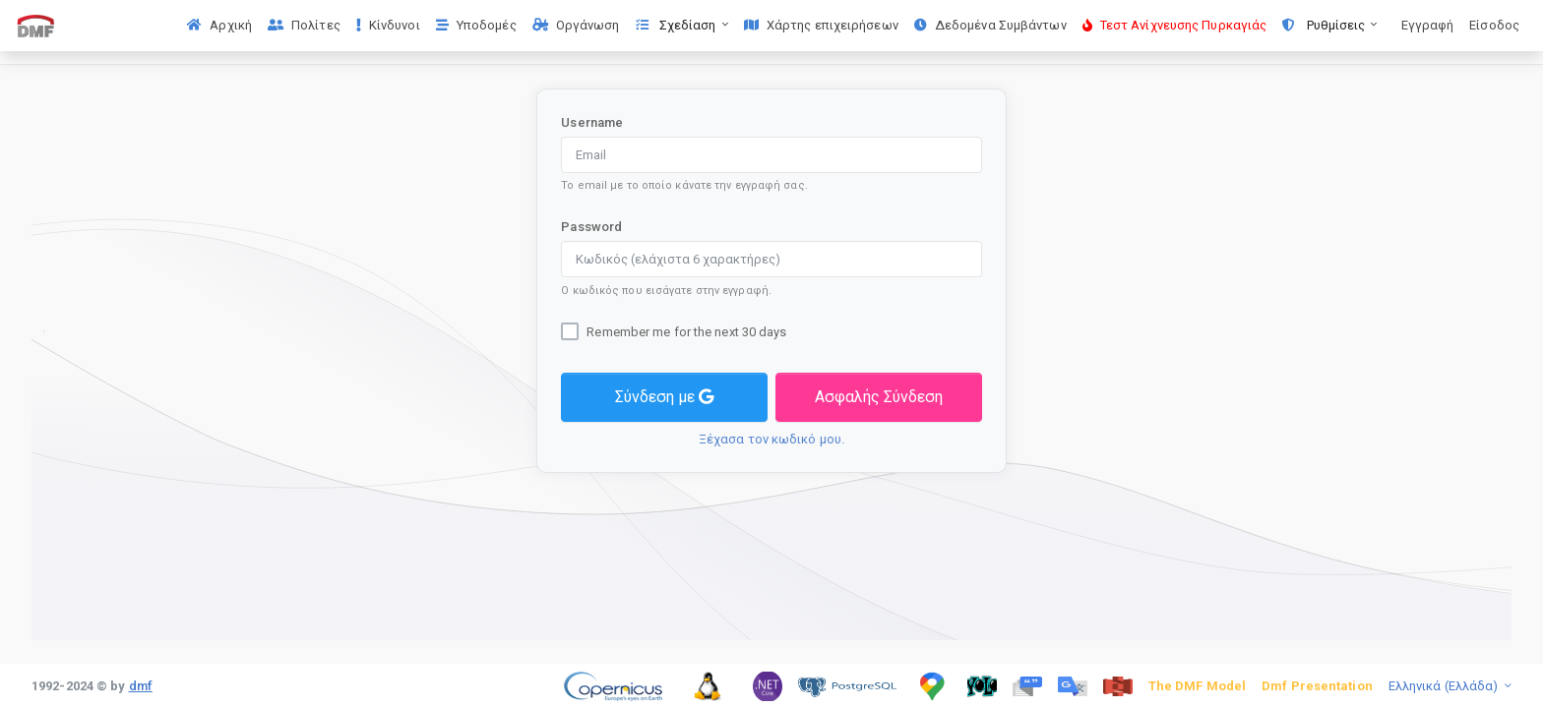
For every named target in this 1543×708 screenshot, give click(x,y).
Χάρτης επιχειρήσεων (821, 25)
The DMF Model (1197, 685)
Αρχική (219, 25)
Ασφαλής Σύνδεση (879, 396)
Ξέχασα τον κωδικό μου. (771, 439)
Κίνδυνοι (388, 25)
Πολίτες (304, 25)
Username (592, 122)
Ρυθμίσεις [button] (1325, 25)
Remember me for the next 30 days (686, 331)
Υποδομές (476, 25)
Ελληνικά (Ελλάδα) (1445, 685)
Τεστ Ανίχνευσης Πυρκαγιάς (1174, 25)
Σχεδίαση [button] (677, 25)
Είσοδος (1494, 25)
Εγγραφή (1427, 25)
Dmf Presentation (1317, 685)
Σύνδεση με (664, 396)
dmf (141, 685)
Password (591, 226)
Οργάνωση (576, 25)
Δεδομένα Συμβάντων (990, 25)
